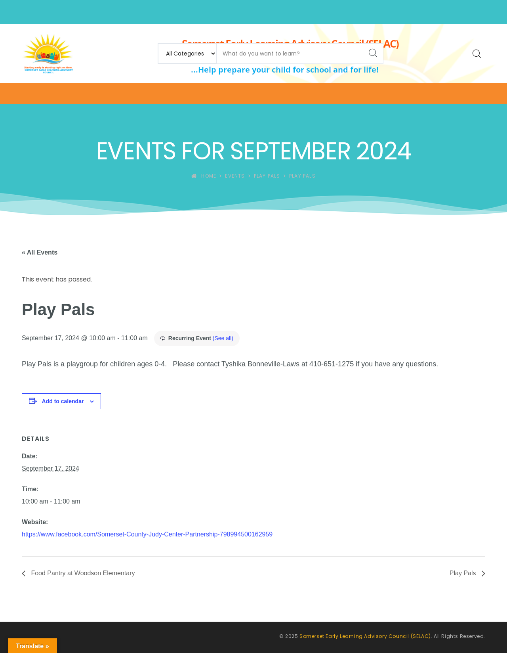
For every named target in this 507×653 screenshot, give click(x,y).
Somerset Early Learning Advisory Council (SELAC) (365, 636)
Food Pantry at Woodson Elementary (82, 573)
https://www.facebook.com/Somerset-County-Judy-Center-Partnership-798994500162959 (147, 534)
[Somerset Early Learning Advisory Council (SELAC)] (47, 53)
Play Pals (464, 573)
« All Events (39, 252)
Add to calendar (63, 401)
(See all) (223, 338)
